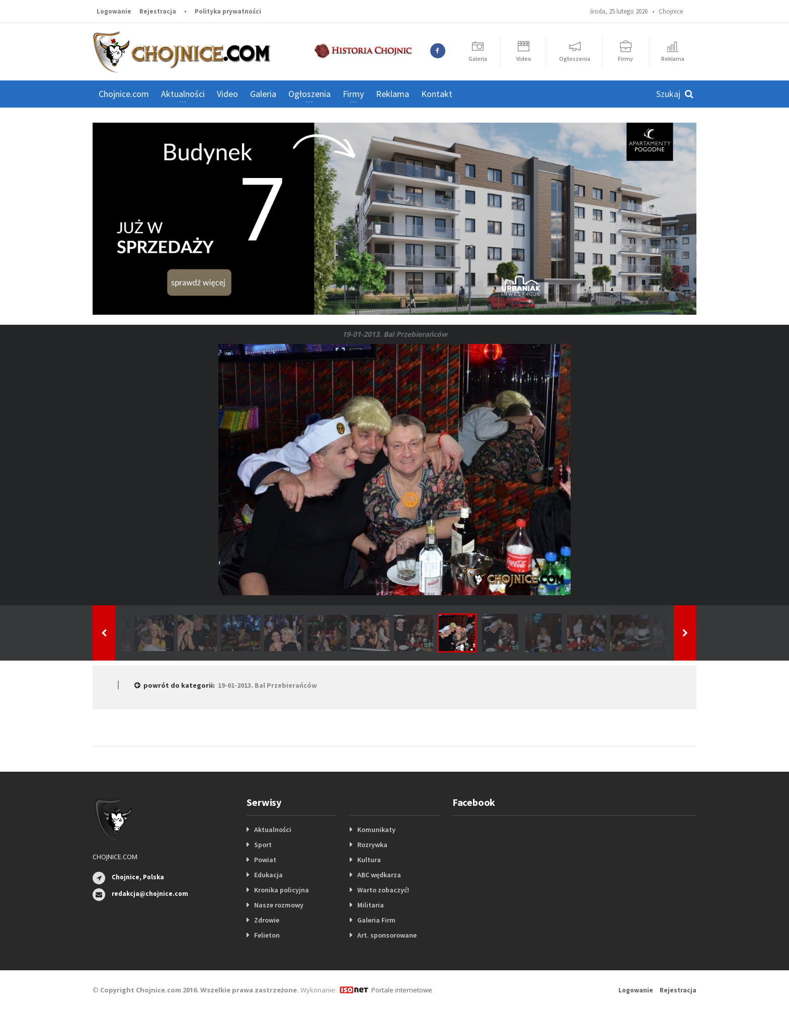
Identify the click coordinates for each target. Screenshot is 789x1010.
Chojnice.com (124, 94)
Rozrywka (372, 844)
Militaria (370, 904)
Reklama (392, 94)
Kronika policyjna (281, 889)
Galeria (263, 94)
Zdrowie (266, 920)
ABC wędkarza (379, 874)
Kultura (369, 859)
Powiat (265, 859)
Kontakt (436, 94)
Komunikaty (376, 829)
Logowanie (114, 11)
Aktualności (272, 829)
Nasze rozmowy (278, 904)
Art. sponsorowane (387, 935)
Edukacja (268, 874)
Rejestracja (157, 11)
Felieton (267, 935)
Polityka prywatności (228, 11)
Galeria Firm (376, 920)
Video (227, 94)
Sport (263, 844)
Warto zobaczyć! (383, 889)
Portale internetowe (401, 989)
